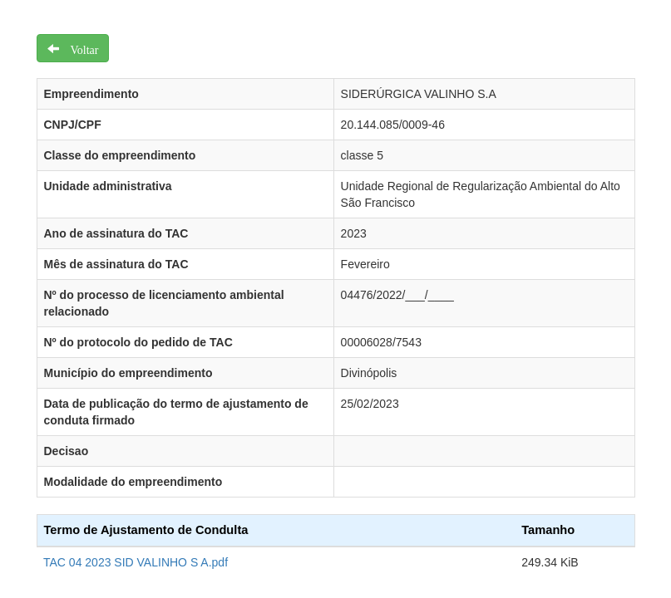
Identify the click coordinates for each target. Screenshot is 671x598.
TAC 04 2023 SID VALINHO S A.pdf (135, 562)
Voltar (79, 48)
